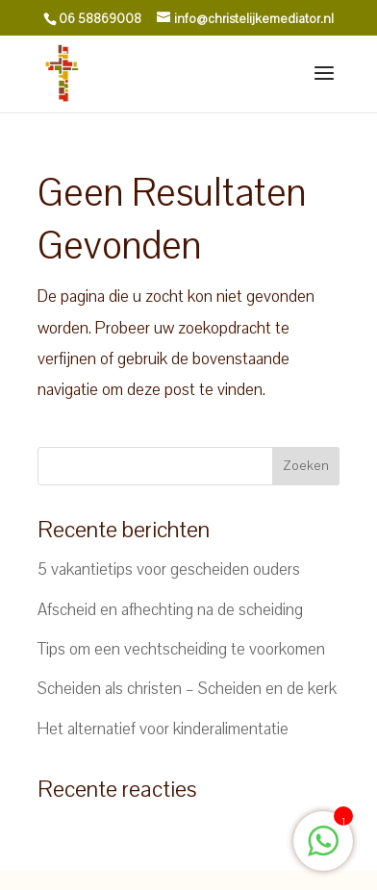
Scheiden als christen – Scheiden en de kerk (187, 689)
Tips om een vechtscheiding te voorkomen (181, 649)
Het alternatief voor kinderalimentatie (163, 729)
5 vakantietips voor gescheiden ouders (169, 569)
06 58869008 (100, 19)
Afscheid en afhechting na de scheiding (170, 610)
